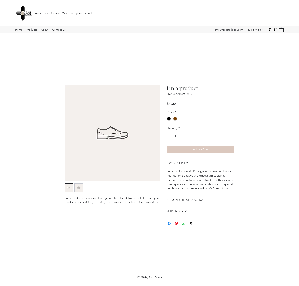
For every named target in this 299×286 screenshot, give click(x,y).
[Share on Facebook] (169, 223)
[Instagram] (276, 30)
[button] (281, 29)
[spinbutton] (175, 136)
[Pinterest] (270, 30)
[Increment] (181, 136)
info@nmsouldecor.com (229, 29)
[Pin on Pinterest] (176, 223)
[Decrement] (169, 136)
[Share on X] (191, 223)
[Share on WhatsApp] (183, 223)
